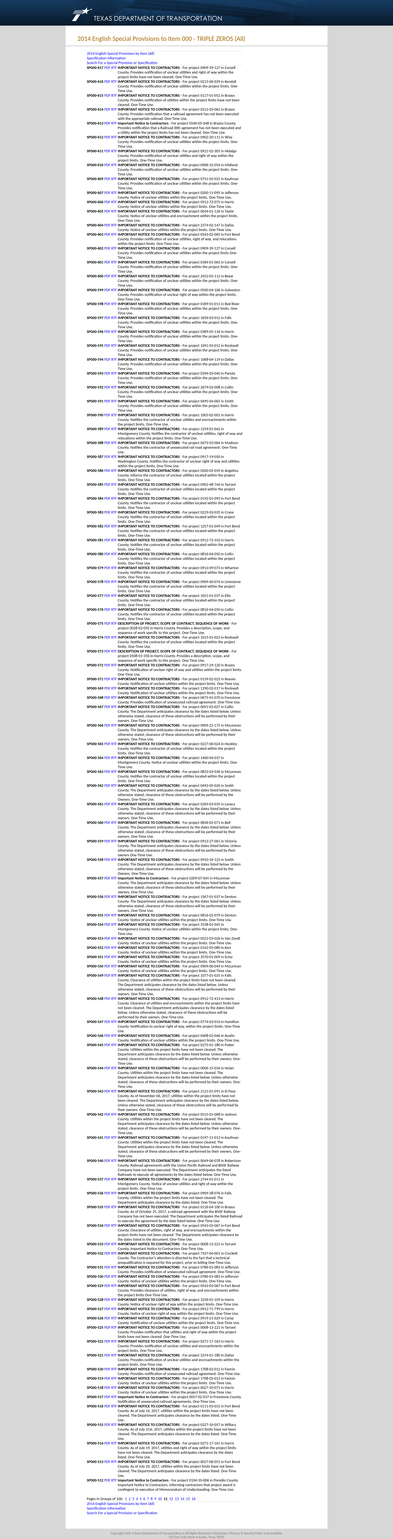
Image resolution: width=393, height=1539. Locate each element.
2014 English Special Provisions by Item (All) (120, 53)
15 (188, 1498)
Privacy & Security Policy (247, 1533)
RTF (114, 67)
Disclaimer (220, 1533)
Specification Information (106, 58)
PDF (107, 67)
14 (182, 1498)
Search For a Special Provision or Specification (122, 62)
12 (171, 1498)
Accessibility (274, 1533)
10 (160, 1498)
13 (177, 1498)
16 (193, 1498)
